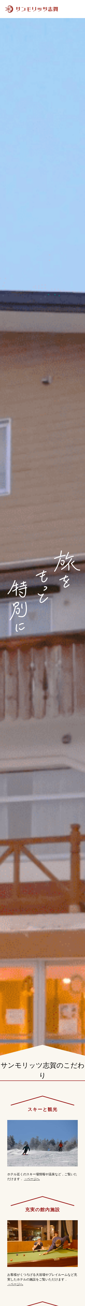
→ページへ (32, 1179)
